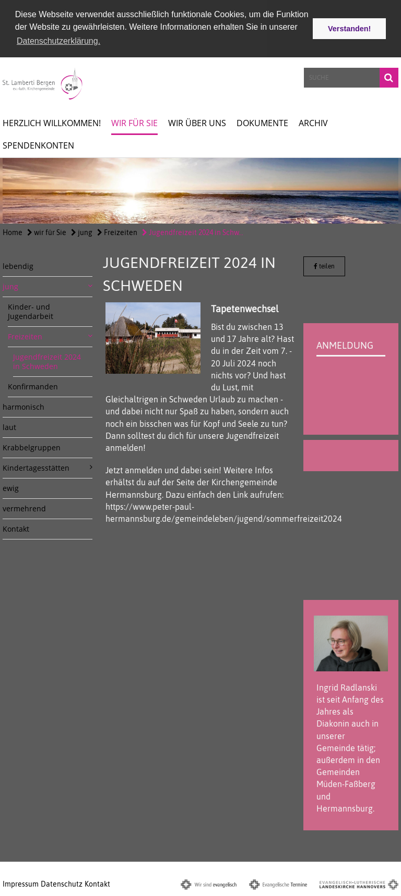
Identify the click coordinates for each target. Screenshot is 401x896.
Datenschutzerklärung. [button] (58, 40)
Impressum (21, 883)
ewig (11, 488)
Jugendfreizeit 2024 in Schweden (47, 361)
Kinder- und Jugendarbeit (30, 311)
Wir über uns (197, 122)
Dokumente (262, 122)
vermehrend (24, 508)
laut (9, 427)
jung (81, 232)
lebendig (18, 266)
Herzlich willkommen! (52, 122)
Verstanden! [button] (349, 28)
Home (12, 232)
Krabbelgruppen (32, 447)
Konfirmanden (33, 386)
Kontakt (16, 528)
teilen (324, 265)
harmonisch (23, 406)
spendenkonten (38, 145)
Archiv (313, 122)
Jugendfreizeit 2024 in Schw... (192, 232)
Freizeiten (117, 232)
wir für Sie (134, 122)
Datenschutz (61, 883)
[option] (200, 190)
